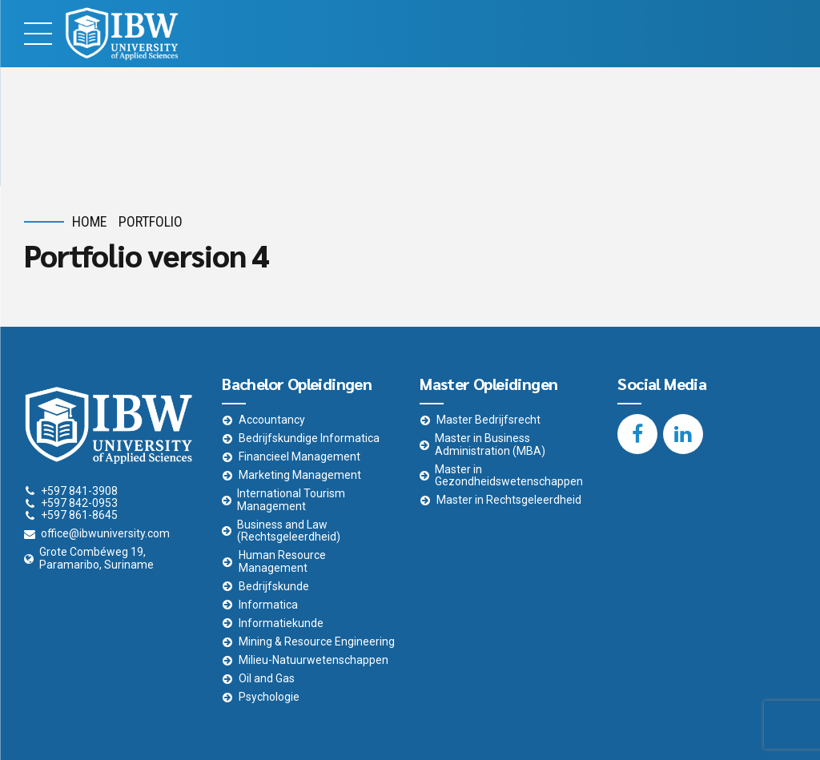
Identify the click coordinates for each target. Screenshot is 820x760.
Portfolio (151, 221)
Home (89, 221)
